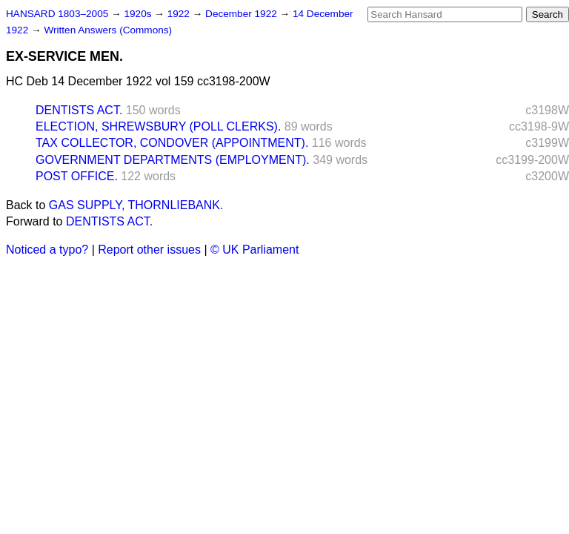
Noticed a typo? (47, 249)
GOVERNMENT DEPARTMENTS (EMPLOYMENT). (173, 160)
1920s (139, 13)
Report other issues (149, 249)
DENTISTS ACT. (79, 110)
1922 (180, 13)
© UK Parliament (254, 249)
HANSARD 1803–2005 (57, 13)
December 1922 (242, 13)
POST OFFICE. (77, 176)
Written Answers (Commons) (108, 30)
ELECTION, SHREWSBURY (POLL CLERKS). (158, 126)
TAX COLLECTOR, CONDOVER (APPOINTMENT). (172, 142)
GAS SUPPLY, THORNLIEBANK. (136, 205)
